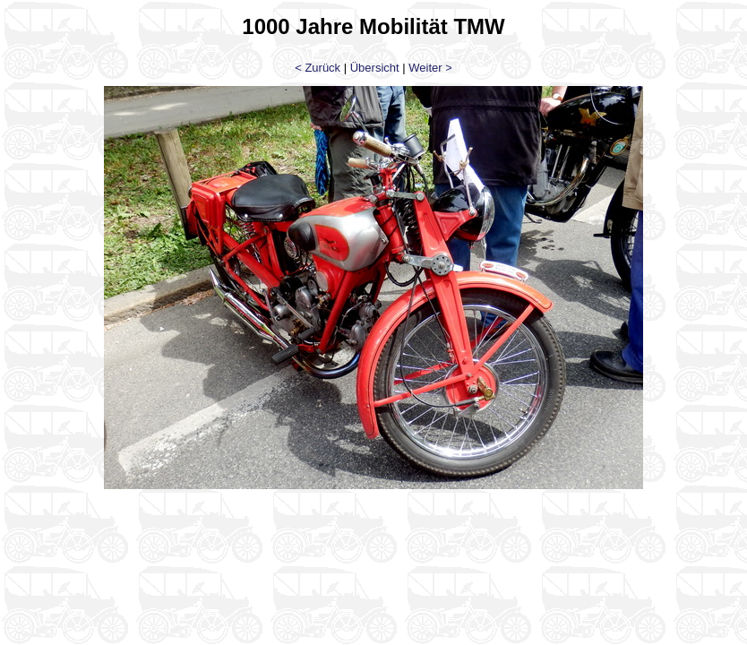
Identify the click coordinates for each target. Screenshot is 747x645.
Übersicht (374, 67)
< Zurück (317, 67)
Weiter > (430, 67)
